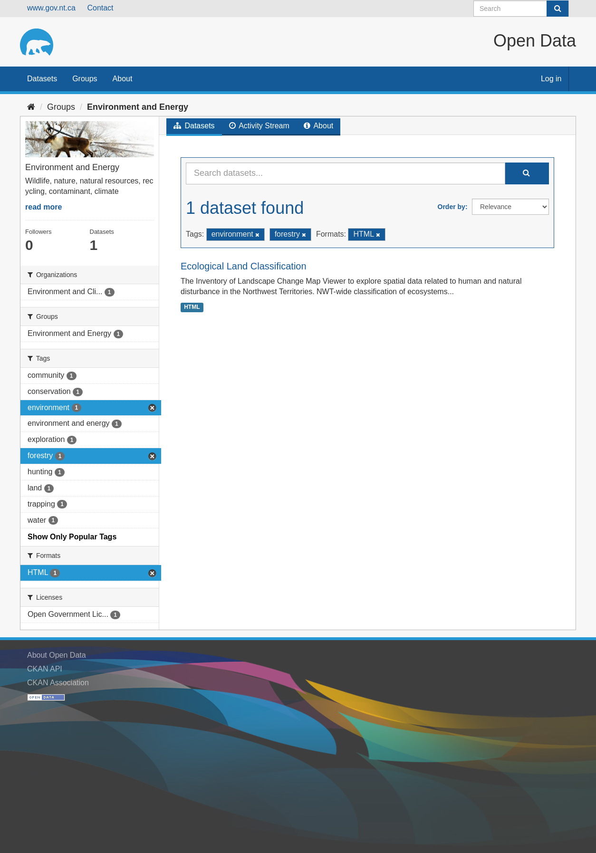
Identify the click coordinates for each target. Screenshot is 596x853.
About (123, 79)
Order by (451, 207)
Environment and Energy (137, 107)
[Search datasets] (521, 8)
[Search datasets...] (345, 173)
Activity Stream (259, 126)
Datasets (42, 79)
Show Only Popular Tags (72, 537)
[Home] (31, 107)
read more (43, 207)
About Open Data (56, 655)
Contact (100, 8)
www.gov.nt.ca (51, 8)
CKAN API (44, 669)
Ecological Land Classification (244, 266)
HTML (192, 307)
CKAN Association (58, 683)
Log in (551, 79)
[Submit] (557, 8)
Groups (84, 79)
